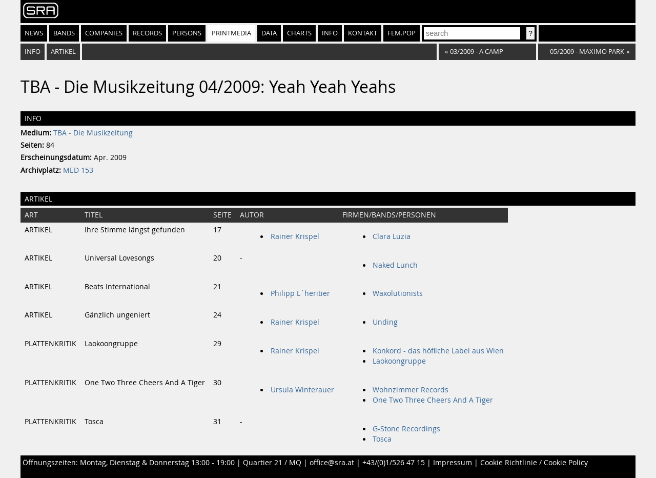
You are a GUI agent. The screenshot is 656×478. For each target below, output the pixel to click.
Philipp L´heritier (300, 293)
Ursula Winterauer (302, 389)
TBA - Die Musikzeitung (93, 132)
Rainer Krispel (295, 236)
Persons (186, 33)
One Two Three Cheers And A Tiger (433, 400)
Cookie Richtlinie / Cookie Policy (534, 462)
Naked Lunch (395, 265)
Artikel (63, 51)
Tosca (382, 439)
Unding (385, 322)
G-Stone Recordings (406, 428)
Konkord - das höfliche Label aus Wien (438, 350)
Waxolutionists (398, 293)
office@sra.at (332, 462)
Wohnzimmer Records (410, 389)
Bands (64, 33)
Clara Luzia (392, 236)
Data (269, 33)
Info (330, 33)
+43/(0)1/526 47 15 (393, 462)
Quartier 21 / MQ (272, 462)
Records (147, 33)
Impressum (452, 462)
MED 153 (78, 170)
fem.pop (401, 33)
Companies (103, 33)
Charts (299, 33)
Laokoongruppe (399, 361)
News (34, 33)
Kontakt (362, 33)
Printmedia (231, 33)
